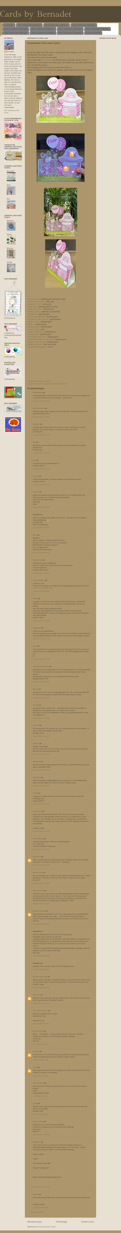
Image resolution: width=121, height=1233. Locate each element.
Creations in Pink (34, 304)
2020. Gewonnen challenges (97, 29)
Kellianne (36, 995)
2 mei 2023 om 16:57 (40, 1076)
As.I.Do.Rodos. (38, 580)
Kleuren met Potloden (36, 302)
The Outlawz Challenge (36, 347)
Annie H (36, 725)
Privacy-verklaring (93, 33)
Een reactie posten (37, 1212)
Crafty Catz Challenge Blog (43, 588)
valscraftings (38, 838)
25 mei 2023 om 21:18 (41, 1187)
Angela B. (36, 1142)
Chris (35, 646)
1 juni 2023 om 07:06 (40, 1207)
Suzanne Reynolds (40, 977)
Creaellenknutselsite (41, 666)
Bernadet (10, 51)
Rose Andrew (38, 1031)
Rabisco (30, 324)
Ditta (8, 185)
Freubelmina (37, 392)
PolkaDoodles (32, 334)
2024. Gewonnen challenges (83, 25)
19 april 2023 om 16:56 (41, 718)
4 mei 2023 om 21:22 (40, 1096)
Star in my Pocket (34, 309)
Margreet (36, 424)
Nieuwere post (34, 1221)
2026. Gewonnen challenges (29, 25)
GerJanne (36, 761)
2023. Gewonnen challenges (15, 29)
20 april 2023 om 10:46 (41, 786)
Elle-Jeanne (37, 560)
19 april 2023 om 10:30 (41, 621)
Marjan (35, 689)
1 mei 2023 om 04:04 (40, 1044)
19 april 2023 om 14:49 (41, 698)
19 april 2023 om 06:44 (41, 401)
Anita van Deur (38, 408)
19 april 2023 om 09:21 (41, 573)
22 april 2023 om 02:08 (41, 865)
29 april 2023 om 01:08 (41, 1003)
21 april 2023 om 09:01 (41, 849)
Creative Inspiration (35, 332)
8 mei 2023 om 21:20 (40, 1114)
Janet (35, 1067)
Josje (35, 1103)
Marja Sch (37, 777)
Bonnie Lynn (38, 872)
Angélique (37, 628)
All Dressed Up (33, 299)
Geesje (9, 262)
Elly (34, 442)
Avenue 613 (32, 314)
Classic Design (33, 329)
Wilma (35, 598)
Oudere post (87, 1221)
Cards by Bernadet (35, 14)
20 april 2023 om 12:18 (41, 804)
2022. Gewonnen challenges (42, 29)
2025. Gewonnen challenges (56, 25)
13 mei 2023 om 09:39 (41, 1134)
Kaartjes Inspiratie (34, 344)
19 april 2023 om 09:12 (41, 553)
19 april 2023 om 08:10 (41, 485)
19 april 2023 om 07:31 (41, 453)
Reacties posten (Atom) (46, 1227)
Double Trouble (33, 312)
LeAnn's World (33, 322)
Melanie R (36, 857)
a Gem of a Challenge (36, 317)
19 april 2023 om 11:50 (41, 639)
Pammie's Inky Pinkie (35, 342)
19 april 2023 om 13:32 (41, 682)
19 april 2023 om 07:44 (41, 469)
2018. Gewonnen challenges (42, 33)
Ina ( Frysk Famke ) (40, 1010)
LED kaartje (62, 384)
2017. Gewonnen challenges (70, 33)
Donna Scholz (38, 890)
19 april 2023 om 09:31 (41, 591)
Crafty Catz (32, 307)
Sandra (35, 1194)
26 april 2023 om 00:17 (41, 924)
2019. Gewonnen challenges (15, 33)
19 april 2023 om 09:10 (41, 507)
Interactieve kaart (51, 384)
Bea (8, 199)
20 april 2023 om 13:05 (41, 831)
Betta (35, 535)
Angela (35, 705)
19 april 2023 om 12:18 (41, 659)
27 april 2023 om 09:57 (41, 969)
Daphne (36, 743)
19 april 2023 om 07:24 (41, 435)
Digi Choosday (33, 327)
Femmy (35, 476)
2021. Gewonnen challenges (70, 29)
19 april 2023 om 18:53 (41, 736)
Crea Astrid (37, 811)
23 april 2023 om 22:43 (41, 904)
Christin (36, 1051)
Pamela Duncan (39, 911)
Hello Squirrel (46, 60)
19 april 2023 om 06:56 (41, 417)
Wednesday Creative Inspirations (40, 339)
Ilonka (35, 793)
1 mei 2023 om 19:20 (40, 1060)
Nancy (9, 234)
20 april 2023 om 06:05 (41, 770)
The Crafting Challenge (36, 337)
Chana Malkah (38, 1083)
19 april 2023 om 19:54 (41, 754)
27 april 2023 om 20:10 (41, 987)
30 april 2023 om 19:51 (41, 1024)
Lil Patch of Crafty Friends (37, 319)
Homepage (9, 25)
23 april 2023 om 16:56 (41, 883)
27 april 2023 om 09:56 (41, 956)
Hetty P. (36, 492)
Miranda (10, 248)
